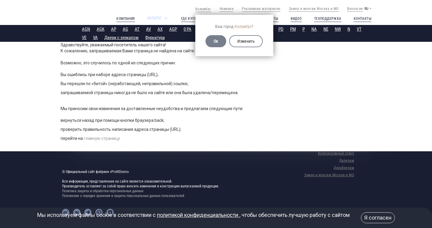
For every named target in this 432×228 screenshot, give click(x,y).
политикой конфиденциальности (198, 215)
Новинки (227, 9)
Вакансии (355, 9)
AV (148, 29)
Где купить (191, 19)
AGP (173, 29)
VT (359, 29)
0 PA (187, 29)
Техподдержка (327, 19)
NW (338, 29)
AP (113, 29)
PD (281, 29)
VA (95, 37)
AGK (100, 29)
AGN (86, 29)
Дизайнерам (344, 168)
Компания (125, 19)
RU (366, 9)
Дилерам (346, 161)
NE (325, 29)
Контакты (362, 19)
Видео (296, 19)
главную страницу (102, 138)
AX (160, 29)
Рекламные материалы (261, 9)
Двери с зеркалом (121, 37)
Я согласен (378, 217)
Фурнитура (155, 37)
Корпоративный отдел (336, 153)
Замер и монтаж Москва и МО (314, 9)
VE (84, 37)
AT (137, 29)
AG (125, 29)
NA (314, 29)
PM (293, 29)
